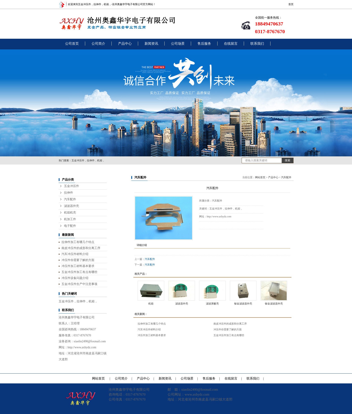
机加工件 (70, 219)
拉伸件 (68, 192)
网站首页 (260, 177)
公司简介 (98, 43)
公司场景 (178, 43)
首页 (291, 4)
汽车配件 (70, 199)
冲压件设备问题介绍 (74, 278)
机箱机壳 (70, 212)
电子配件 (70, 225)
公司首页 (72, 43)
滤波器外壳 (71, 206)
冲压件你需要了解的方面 (77, 260)
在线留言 (231, 43)
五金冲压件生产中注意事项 (79, 284)
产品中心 (125, 43)
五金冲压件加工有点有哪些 (79, 272)
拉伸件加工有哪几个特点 (77, 242)
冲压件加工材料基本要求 (77, 266)
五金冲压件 (71, 186)
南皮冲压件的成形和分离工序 (80, 248)
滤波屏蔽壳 (212, 303)
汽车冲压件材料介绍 (74, 254)
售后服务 (204, 43)
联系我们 (257, 43)
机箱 (150, 303)
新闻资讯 (151, 43)
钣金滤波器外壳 (243, 303)
